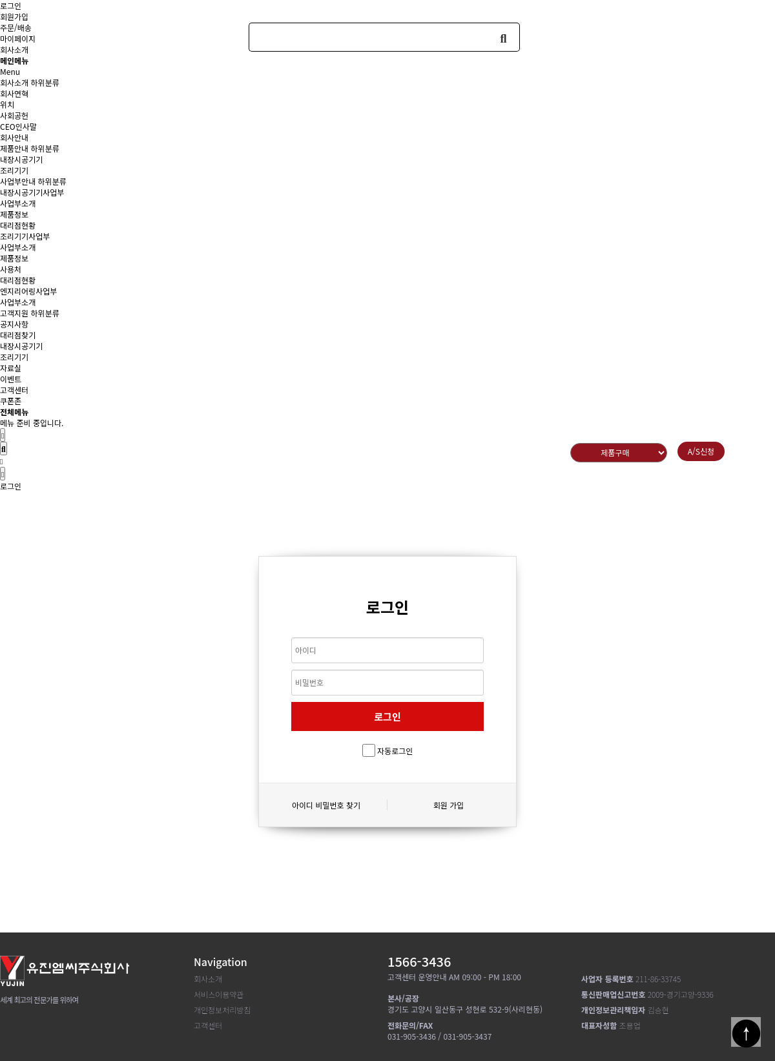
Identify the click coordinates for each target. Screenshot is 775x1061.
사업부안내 (18, 181)
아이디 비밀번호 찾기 (326, 804)
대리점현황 (18, 225)
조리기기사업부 (25, 236)
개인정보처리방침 (222, 1009)
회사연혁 (14, 93)
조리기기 (14, 170)
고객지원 (14, 312)
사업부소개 (18, 203)
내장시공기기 (21, 159)
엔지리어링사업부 (28, 290)
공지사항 (14, 323)
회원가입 (14, 16)
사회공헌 (14, 115)
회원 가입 (448, 804)
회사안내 (14, 137)
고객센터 (14, 389)
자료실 (10, 367)
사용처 (10, 268)
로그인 (10, 5)
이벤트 (10, 378)
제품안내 (14, 148)
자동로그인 (395, 750)
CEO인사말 (18, 126)
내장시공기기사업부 (32, 192)
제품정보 (14, 214)
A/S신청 (701, 451)
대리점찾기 (18, 334)
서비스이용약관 (218, 994)
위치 (7, 104)
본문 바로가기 (0, 0)
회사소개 (14, 82)
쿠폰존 (10, 400)
